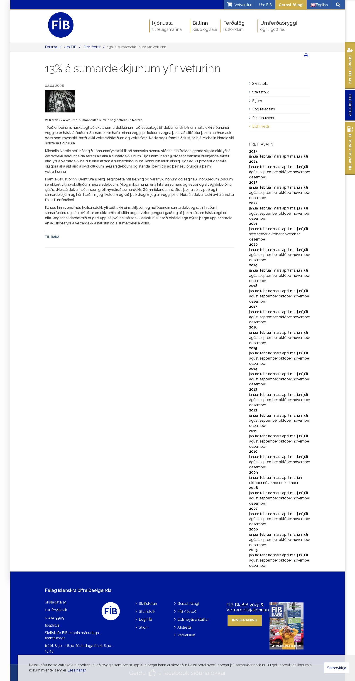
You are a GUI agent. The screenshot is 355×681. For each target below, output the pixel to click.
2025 (253, 151)
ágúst (254, 172)
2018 (253, 286)
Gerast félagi (291, 5)
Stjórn (144, 627)
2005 (253, 550)
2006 (253, 529)
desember (257, 177)
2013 (253, 389)
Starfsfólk (147, 611)
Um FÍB (265, 5)
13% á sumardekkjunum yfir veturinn (136, 47)
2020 (253, 244)
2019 (253, 265)
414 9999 (56, 617)
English (319, 5)
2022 (253, 203)
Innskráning (244, 620)
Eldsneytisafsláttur (193, 619)
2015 (253, 348)
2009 (253, 472)
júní (300, 156)
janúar (254, 156)
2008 (253, 488)
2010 (253, 451)
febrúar (266, 156)
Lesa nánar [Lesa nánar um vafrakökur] (76, 670)
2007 (253, 508)
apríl (286, 156)
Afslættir (184, 627)
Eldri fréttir (91, 47)
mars (277, 156)
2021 (253, 223)
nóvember (301, 172)
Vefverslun (186, 635)
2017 (253, 306)
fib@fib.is (52, 625)
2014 (253, 369)
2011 (253, 431)
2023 (253, 182)
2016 (253, 327)
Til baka (52, 237)
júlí (306, 156)
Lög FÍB (145, 619)
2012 (253, 410)
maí (293, 156)
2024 (253, 161)
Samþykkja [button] (336, 668)
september (269, 172)
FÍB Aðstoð (186, 611)
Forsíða (51, 47)
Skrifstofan (148, 603)
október (286, 172)
